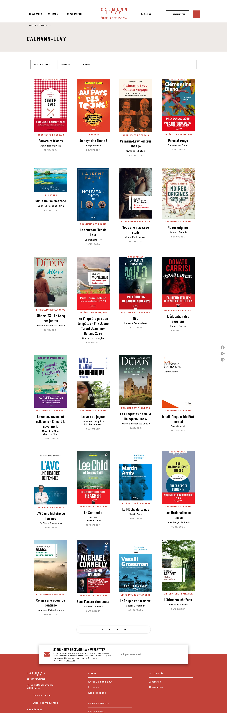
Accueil (32, 25)
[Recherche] (196, 14)
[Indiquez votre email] (147, 654)
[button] (177, 14)
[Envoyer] (179, 654)
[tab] (35, 14)
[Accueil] (114, 13)
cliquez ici (70, 660)
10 (124, 629)
